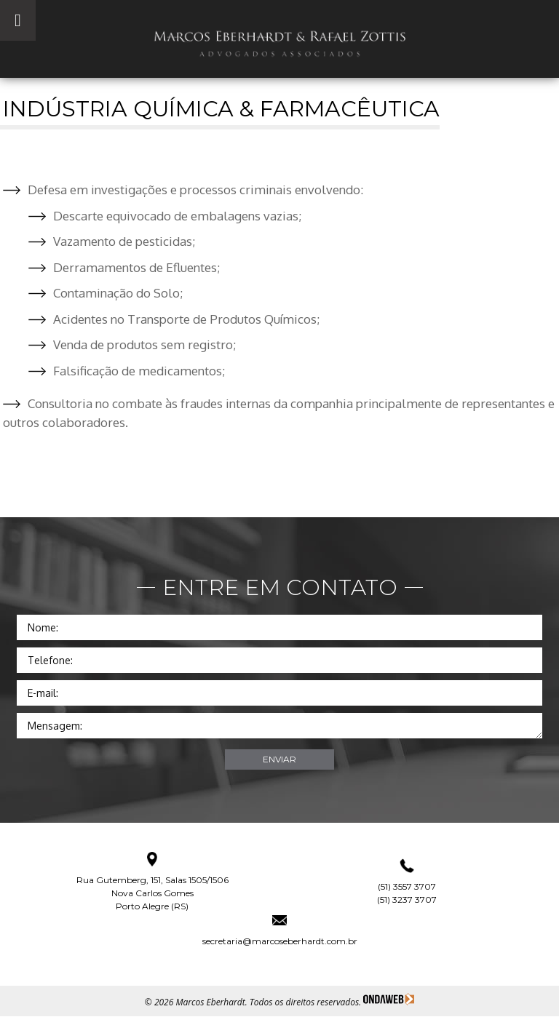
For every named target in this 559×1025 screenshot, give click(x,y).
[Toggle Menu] (18, 20)
